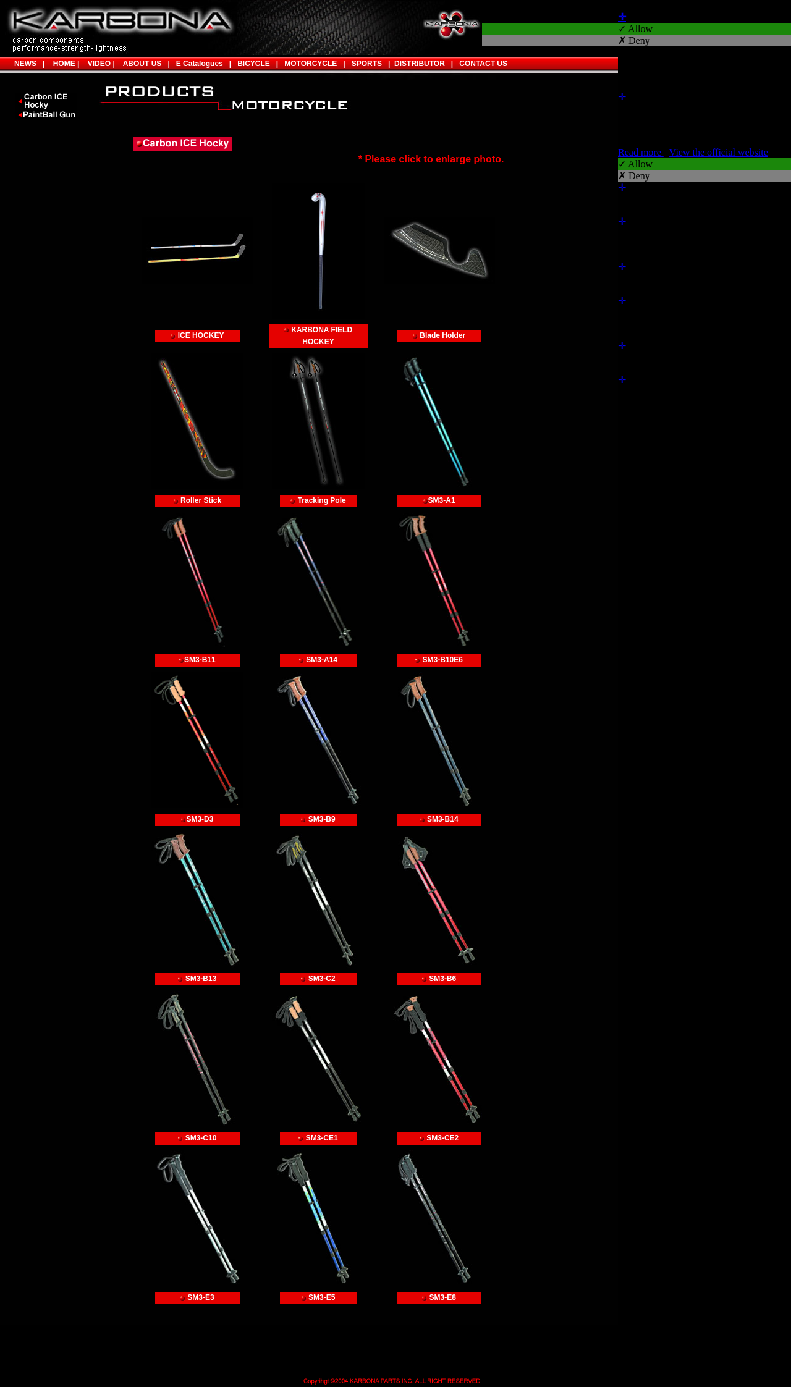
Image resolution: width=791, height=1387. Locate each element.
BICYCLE (253, 63)
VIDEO (97, 63)
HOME (62, 63)
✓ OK (773, 437)
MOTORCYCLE (310, 63)
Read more (641, 152)
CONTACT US (483, 63)
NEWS (25, 63)
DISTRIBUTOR (417, 63)
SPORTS (363, 63)
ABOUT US (142, 63)
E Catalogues (199, 63)
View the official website (718, 152)
